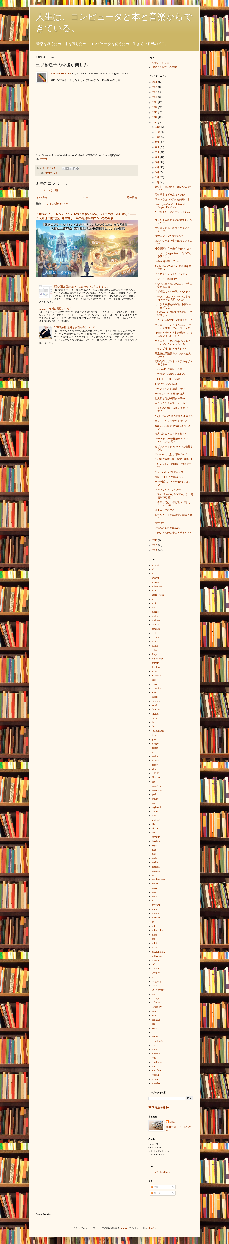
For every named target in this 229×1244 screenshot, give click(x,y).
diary (154, 654)
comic (155, 645)
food (154, 726)
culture (155, 650)
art (153, 599)
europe (155, 696)
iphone (155, 798)
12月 (158, 126)
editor (155, 684)
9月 (157, 142)
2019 (155, 112)
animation (157, 586)
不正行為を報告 (158, 1107)
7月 (157, 152)
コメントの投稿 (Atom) (55, 203)
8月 (157, 147)
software (156, 1002)
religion (156, 960)
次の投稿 (42, 197)
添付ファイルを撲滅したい (170, 388)
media (155, 862)
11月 (158, 132)
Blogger (151, 1228)
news (154, 909)
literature (156, 837)
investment (157, 790)
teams (155, 1015)
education (156, 688)
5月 (157, 162)
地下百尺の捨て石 (165, 510)
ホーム (87, 197)
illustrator (156, 777)
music (55, 173)
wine (154, 1058)
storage (155, 1011)
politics (155, 943)
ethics (155, 692)
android (155, 582)
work (154, 1066)
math (154, 858)
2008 (155, 550)
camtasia (156, 628)
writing (155, 1075)
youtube (156, 1083)
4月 (157, 167)
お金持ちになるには (166, 384)
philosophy (157, 930)
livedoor (156, 841)
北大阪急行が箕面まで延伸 (170, 398)
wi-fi (154, 1045)
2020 (155, 107)
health (155, 756)
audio (154, 603)
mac (154, 849)
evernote (156, 701)
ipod (154, 803)
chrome (155, 637)
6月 (157, 157)
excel (154, 705)
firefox (155, 713)
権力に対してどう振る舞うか (171, 433)
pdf (153, 926)
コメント (157, 1193)
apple (154, 590)
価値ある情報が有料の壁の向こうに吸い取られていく (173, 334)
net (153, 900)
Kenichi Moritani (61, 73)
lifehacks (156, 828)
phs (153, 939)
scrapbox (156, 968)
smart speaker (158, 990)
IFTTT (43, 159)
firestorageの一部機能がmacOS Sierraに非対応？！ (171, 440)
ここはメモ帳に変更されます (55, 308)
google (155, 743)
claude (155, 641)
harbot (155, 748)
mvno (154, 896)
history (155, 760)
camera (155, 624)
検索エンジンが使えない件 (170, 236)
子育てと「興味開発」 (167, 279)
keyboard (156, 807)
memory (156, 866)
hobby (155, 764)
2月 (157, 177)
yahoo (155, 1079)
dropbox (156, 667)
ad (153, 569)
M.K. (172, 1122)
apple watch (158, 595)
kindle (155, 811)
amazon (156, 578)
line (153, 832)
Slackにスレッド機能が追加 (170, 393)
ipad (154, 794)
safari (154, 964)
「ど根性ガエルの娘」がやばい (172, 291)
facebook (156, 709)
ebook (155, 671)
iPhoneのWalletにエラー (168, 489)
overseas (156, 917)
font (154, 722)
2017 (155, 122)
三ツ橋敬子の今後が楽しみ (170, 374)
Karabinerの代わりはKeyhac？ (171, 454)
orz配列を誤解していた (168, 261)
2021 (155, 102)
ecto (154, 679)
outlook (155, 913)
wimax (155, 1049)
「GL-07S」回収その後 (167, 379)
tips (153, 1023)
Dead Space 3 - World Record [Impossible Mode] (170, 206)
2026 (155, 82)
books (155, 616)
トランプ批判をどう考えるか (171, 348)
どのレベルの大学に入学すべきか (173, 532)
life (153, 824)
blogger (155, 611)
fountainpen (158, 730)
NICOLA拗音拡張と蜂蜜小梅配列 (173, 459)
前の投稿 (132, 197)
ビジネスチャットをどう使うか (172, 274)
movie (155, 888)
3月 (157, 172)
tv (153, 1032)
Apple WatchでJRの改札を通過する (174, 416)
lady (154, 815)
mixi (154, 875)
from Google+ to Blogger (167, 527)
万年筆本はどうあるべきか (170, 194)
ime (153, 781)
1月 (157, 182)
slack (154, 985)
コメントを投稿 (49, 190)
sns (153, 994)
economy (156, 675)
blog (154, 607)
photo (154, 934)
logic (154, 845)
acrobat (155, 565)
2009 (155, 545)
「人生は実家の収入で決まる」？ (173, 320)
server (155, 977)
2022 (155, 97)
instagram (157, 786)
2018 (155, 117)
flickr (154, 718)
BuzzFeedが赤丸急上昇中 (168, 369)
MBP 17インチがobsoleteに (169, 477)
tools (154, 1028)
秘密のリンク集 (160, 63)
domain (155, 663)
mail (154, 854)
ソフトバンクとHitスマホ (169, 472)
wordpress (157, 1062)
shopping (156, 981)
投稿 (155, 1187)
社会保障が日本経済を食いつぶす (173, 248)
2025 (155, 87)
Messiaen (159, 523)
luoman (124, 1228)
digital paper (158, 658)
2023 (155, 92)
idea (154, 769)
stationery (157, 1007)
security (156, 973)
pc (153, 922)
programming (158, 951)
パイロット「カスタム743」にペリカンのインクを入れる (173, 342)
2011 (155, 540)
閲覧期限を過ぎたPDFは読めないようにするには (81, 286)
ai (153, 573)
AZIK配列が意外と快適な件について (74, 327)
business (156, 620)
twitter (155, 1036)
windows (156, 1053)
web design (157, 1041)
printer (155, 947)
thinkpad (156, 1019)
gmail (154, 739)
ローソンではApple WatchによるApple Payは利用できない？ (172, 298)
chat (154, 633)
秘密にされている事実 (164, 67)
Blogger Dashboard (161, 1172)
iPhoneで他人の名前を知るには (172, 199)
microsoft (156, 871)
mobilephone (158, 879)
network (156, 905)
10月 (158, 137)
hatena (155, 752)
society (155, 998)
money (155, 883)
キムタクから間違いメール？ (171, 403)
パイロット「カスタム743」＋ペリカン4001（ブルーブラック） (174, 326)
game (154, 735)
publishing (157, 956)
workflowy (157, 1070)
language (156, 820)
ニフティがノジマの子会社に (171, 421)
